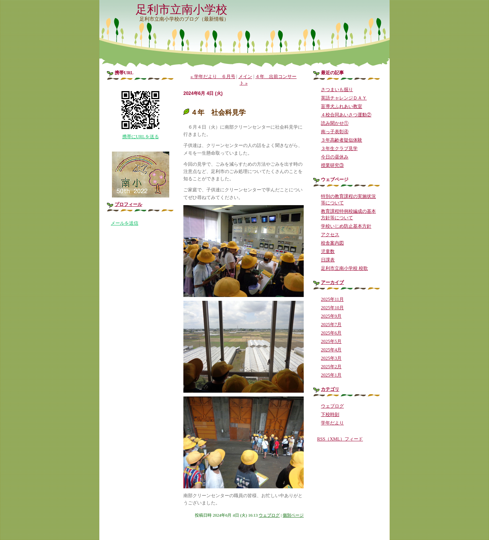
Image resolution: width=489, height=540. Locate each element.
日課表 (328, 260)
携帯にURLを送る (140, 136)
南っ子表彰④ (334, 131)
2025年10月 (332, 307)
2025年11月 (332, 299)
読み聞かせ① (334, 123)
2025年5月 (331, 341)
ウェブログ (269, 515)
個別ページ (293, 515)
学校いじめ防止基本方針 (346, 226)
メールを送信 (124, 223)
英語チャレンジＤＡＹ (344, 98)
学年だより (332, 423)
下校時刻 (330, 414)
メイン (245, 76)
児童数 (328, 251)
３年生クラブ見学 (339, 148)
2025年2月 (331, 366)
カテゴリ (330, 389)
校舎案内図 (332, 243)
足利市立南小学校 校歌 (344, 268)
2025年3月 (331, 358)
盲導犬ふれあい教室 (341, 106)
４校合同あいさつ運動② (346, 114)
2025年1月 (331, 375)
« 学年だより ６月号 (213, 76)
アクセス (330, 234)
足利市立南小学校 (181, 9)
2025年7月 (331, 324)
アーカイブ (332, 282)
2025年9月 (331, 316)
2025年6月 (331, 333)
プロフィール (128, 204)
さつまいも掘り (337, 89)
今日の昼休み (334, 157)
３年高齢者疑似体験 (341, 140)
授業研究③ (332, 165)
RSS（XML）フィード (340, 439)
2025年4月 (331, 349)
